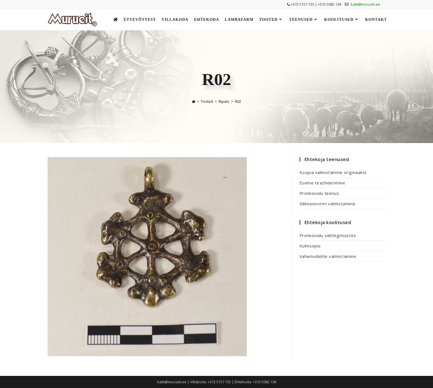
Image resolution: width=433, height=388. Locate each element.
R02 (238, 101)
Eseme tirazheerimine (322, 183)
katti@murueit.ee (365, 4)
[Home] (193, 101)
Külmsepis (310, 246)
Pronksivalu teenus (319, 193)
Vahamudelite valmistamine (327, 256)
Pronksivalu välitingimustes (327, 235)
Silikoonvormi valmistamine (327, 203)
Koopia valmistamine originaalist (333, 172)
